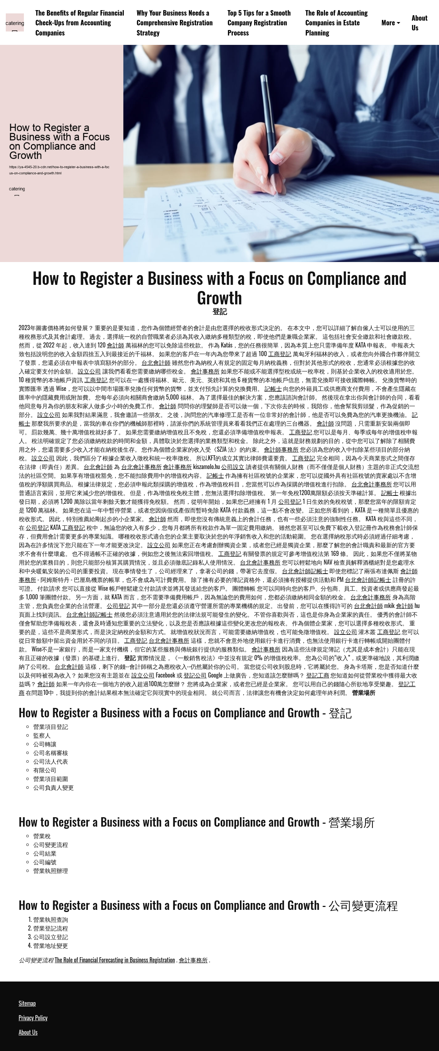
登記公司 (195, 675)
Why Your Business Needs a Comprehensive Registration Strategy (175, 22)
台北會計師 (156, 362)
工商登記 (279, 353)
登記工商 (317, 675)
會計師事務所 (281, 449)
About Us (420, 22)
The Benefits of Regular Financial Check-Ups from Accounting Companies (79, 22)
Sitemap (27, 1003)
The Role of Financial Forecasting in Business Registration (115, 959)
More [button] (388, 22)
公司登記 (289, 501)
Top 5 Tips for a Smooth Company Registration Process (259, 22)
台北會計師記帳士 (305, 570)
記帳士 (273, 388)
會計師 (115, 345)
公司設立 (232, 466)
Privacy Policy (33, 1017)
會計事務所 (205, 371)
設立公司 (89, 371)
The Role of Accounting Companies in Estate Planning (336, 22)
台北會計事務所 (141, 466)
